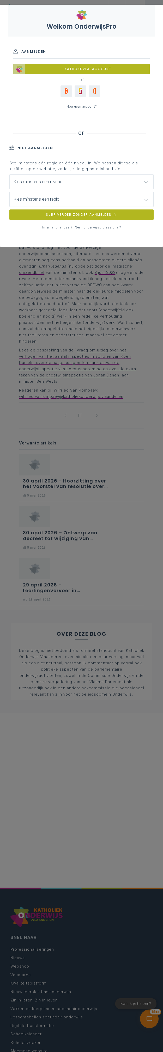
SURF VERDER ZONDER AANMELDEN (81, 214)
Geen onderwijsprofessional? (98, 227)
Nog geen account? (82, 106)
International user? (57, 227)
